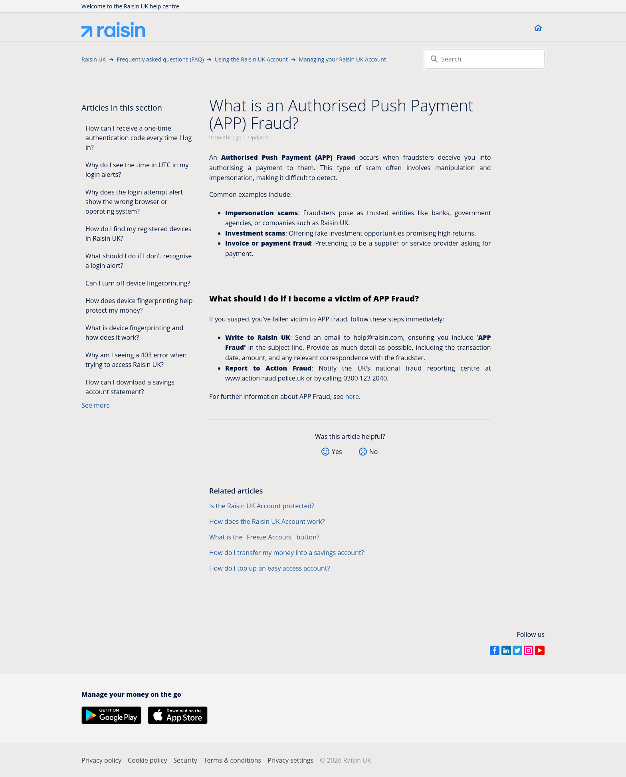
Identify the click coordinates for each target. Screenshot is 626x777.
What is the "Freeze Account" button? (264, 537)
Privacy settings (290, 760)
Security (185, 760)
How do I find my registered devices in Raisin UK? (138, 233)
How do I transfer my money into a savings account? (286, 552)
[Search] (485, 59)
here (352, 396)
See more (95, 405)
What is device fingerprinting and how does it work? (134, 332)
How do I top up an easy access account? (269, 568)
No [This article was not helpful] (373, 451)
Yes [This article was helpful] (337, 451)
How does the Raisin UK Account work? (267, 521)
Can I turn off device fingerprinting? (137, 283)
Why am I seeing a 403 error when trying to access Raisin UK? (136, 360)
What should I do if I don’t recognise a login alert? (138, 261)
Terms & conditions (232, 760)
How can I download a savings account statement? (129, 387)
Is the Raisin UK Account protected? (261, 505)
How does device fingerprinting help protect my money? (138, 305)
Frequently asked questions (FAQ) (160, 59)
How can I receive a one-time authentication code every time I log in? (138, 138)
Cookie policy (147, 760)
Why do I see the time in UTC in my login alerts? (137, 170)
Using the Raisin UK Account (251, 59)
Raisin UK (93, 59)
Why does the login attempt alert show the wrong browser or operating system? (134, 202)
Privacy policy (101, 760)
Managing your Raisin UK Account (342, 59)
